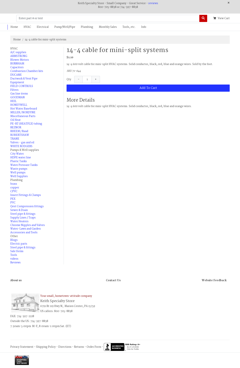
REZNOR (15, 127)
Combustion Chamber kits (26, 71)
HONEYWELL (18, 105)
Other (14, 236)
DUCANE (16, 75)
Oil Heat (15, 120)
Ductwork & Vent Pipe (24, 79)
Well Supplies (19, 176)
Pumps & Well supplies (24, 150)
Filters (14, 90)
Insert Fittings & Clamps (25, 195)
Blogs (14, 240)
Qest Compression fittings (27, 206)
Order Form (94, 347)
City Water (17, 154)
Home (14, 27)
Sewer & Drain (19, 210)
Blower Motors (19, 60)
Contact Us (113, 280)
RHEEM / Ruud (19, 131)
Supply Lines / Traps (23, 218)
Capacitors (17, 67)
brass (13, 184)
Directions (64, 347)
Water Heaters (19, 221)
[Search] (203, 18)
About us (16, 280)
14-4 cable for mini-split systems (45, 40)
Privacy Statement (21, 347)
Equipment (17, 82)
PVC (13, 203)
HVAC (27, 27)
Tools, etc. (129, 27)
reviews (153, 3)
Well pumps (18, 173)
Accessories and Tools (24, 232)
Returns (79, 347)
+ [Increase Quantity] (96, 79)
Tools (13, 255)
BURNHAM (17, 64)
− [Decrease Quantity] (78, 79)
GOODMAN (17, 97)
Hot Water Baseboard (23, 109)
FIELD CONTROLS (21, 86)
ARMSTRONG (18, 56)
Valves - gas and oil (22, 142)
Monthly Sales (108, 27)
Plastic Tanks (18, 161)
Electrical (43, 27)
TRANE (14, 139)
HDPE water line (20, 157)
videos (14, 259)
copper (14, 188)
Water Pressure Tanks (24, 165)
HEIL (13, 101)
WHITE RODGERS (21, 146)
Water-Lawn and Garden (25, 229)
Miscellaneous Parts (22, 116)
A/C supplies (18, 52)
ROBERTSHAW (19, 135)
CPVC (13, 191)
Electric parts (18, 244)
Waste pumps (18, 169)
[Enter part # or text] (108, 18)
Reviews (15, 262)
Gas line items (19, 94)
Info (143, 27)
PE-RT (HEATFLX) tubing (26, 124)
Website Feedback (214, 280)
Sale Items (16, 251)
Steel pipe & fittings (22, 214)
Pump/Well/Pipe (64, 27)
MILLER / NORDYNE (22, 112)
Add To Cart (148, 88)
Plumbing (87, 27)
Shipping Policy (46, 347)
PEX (12, 199)
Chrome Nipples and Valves (27, 225)
